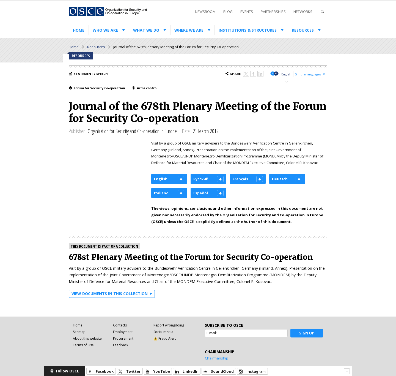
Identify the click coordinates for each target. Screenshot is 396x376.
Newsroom (205, 11)
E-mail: (212, 333)
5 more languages (308, 74)
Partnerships (273, 11)
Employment (123, 331)
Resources (303, 30)
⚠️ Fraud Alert (164, 338)
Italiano (161, 192)
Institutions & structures (248, 30)
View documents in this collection (110, 293)
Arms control (147, 88)
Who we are (105, 30)
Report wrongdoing (168, 325)
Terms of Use (83, 345)
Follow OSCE (67, 371)
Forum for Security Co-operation (99, 88)
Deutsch (280, 178)
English (286, 74)
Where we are (189, 30)
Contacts (120, 325)
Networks (302, 11)
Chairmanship (216, 358)
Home (78, 30)
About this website (87, 338)
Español (200, 192)
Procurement (123, 338)
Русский (200, 178)
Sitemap (79, 331)
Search (322, 11)
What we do (146, 30)
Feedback (120, 345)
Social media (163, 331)
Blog (228, 11)
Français (240, 178)
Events (246, 11)
